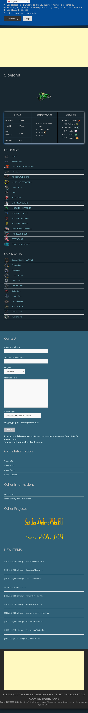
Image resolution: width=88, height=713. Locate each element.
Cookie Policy (9, 494)
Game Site (8, 461)
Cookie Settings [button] (12, 18)
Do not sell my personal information (20, 13)
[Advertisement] (44, 47)
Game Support (10, 474)
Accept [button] (27, 18)
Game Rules (9, 465)
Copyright (4, 702)
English (12, 2)
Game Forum (9, 470)
